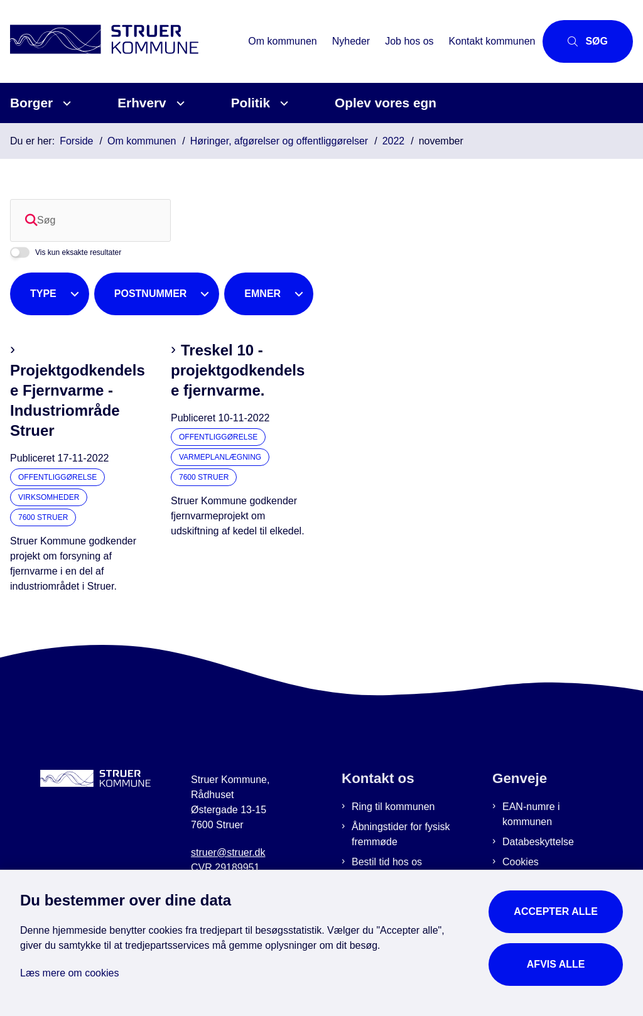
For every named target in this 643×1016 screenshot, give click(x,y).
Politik (250, 102)
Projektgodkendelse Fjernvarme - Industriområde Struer (77, 400)
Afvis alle (556, 964)
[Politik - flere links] (282, 103)
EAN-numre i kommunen (531, 814)
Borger (31, 102)
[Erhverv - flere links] (178, 103)
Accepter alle (556, 911)
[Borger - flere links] (65, 103)
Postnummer (150, 293)
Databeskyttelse (538, 841)
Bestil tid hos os (387, 862)
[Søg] (90, 220)
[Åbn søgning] (588, 41)
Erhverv (141, 102)
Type (43, 293)
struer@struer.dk (228, 852)
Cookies (520, 862)
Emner (262, 293)
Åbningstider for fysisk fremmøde (401, 834)
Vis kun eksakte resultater (78, 252)
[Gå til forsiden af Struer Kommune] (120, 41)
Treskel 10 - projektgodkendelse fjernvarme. (238, 370)
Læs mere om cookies (69, 973)
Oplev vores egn (385, 102)
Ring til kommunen (393, 806)
